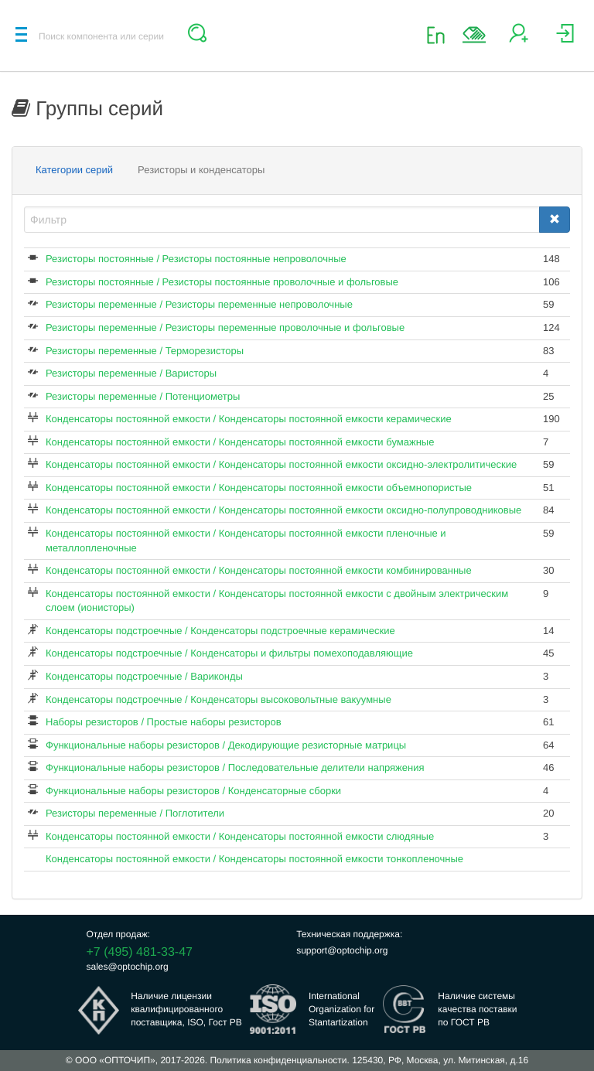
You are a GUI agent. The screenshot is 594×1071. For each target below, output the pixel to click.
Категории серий (74, 170)
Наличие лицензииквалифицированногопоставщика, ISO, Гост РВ (186, 1009)
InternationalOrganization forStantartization (341, 1009)
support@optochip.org (341, 950)
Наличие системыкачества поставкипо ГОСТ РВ (477, 1009)
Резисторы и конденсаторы (201, 170)
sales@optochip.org (128, 966)
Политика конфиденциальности (278, 1060)
